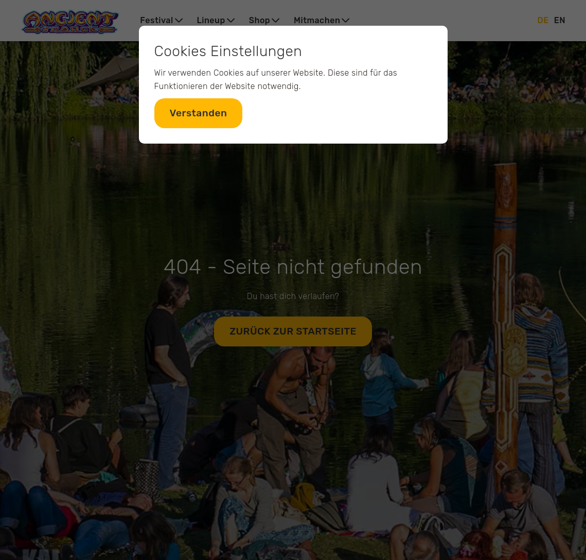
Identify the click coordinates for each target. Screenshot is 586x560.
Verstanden (198, 113)
